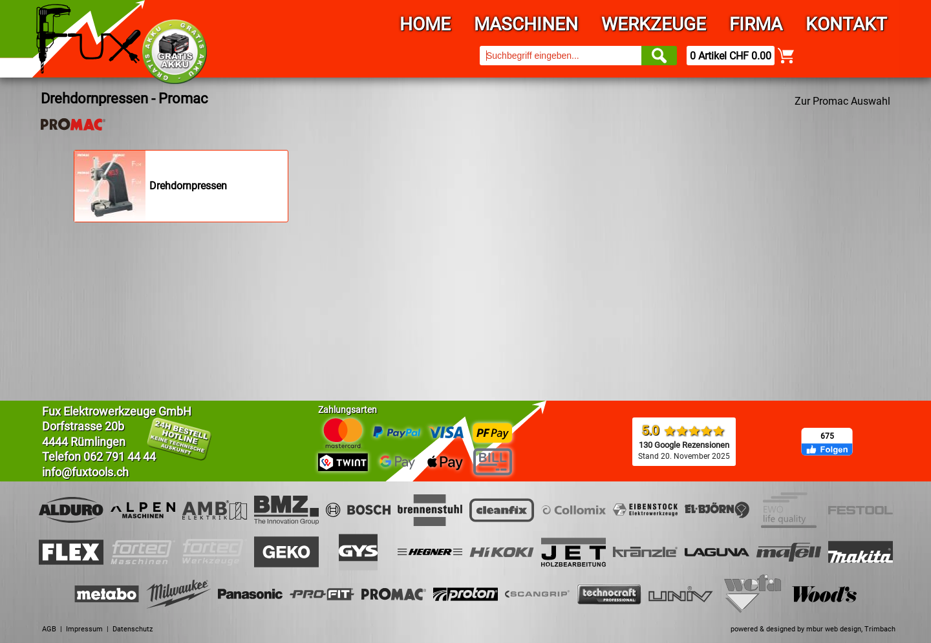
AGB (49, 629)
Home (425, 24)
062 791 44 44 (119, 456)
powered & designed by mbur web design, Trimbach (813, 629)
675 (827, 436)
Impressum (84, 629)
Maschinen (526, 24)
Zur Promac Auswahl (842, 101)
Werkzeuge (653, 24)
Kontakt (846, 24)
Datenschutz (132, 629)
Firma (755, 24)
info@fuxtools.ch (85, 472)
